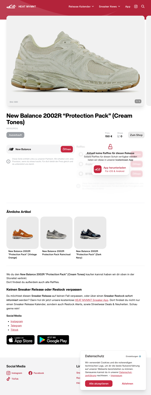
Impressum (116, 375)
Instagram (17, 321)
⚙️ (133, 356)
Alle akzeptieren (98, 383)
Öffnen (67, 149)
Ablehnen (127, 383)
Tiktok (14, 329)
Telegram (16, 325)
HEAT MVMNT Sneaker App (91, 300)
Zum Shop (136, 135)
